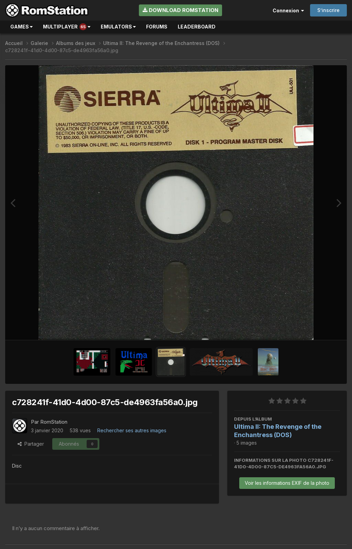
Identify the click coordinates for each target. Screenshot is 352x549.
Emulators (118, 27)
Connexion (288, 10)
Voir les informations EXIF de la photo (287, 483)
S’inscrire (328, 10)
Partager (31, 444)
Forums (156, 27)
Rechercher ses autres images (131, 430)
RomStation (53, 422)
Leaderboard (197, 27)
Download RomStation (180, 10)
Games (21, 27)
